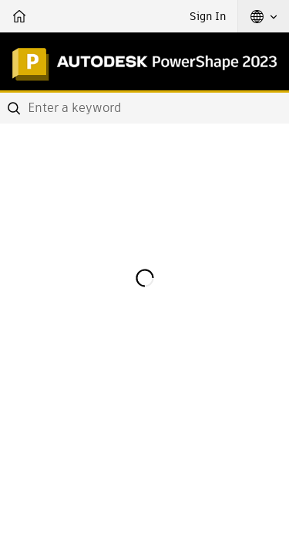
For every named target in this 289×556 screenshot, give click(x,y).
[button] (263, 16)
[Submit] (15, 108)
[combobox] (144, 108)
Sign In (208, 16)
